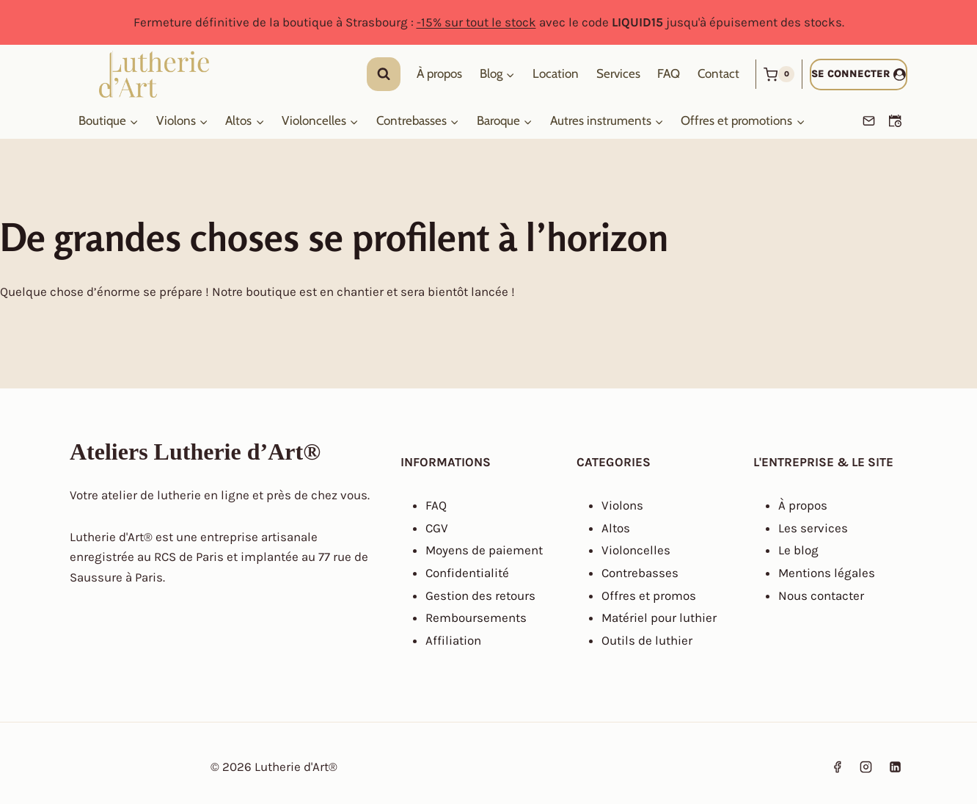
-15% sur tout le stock (476, 22)
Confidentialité (467, 572)
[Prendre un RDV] (894, 121)
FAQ (668, 74)
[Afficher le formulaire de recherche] (383, 74)
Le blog (798, 550)
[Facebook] (837, 766)
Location (556, 74)
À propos (439, 74)
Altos (615, 528)
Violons (622, 505)
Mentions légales (826, 572)
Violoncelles (635, 550)
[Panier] (779, 74)
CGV (436, 528)
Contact (718, 74)
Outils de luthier (646, 640)
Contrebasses (639, 572)
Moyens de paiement (484, 550)
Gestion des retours (480, 595)
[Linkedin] (894, 766)
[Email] (868, 121)
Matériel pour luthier (659, 617)
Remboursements (476, 617)
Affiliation (453, 640)
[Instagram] (866, 766)
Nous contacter (821, 595)
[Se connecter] (858, 74)
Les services (813, 528)
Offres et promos (648, 595)
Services (618, 74)
